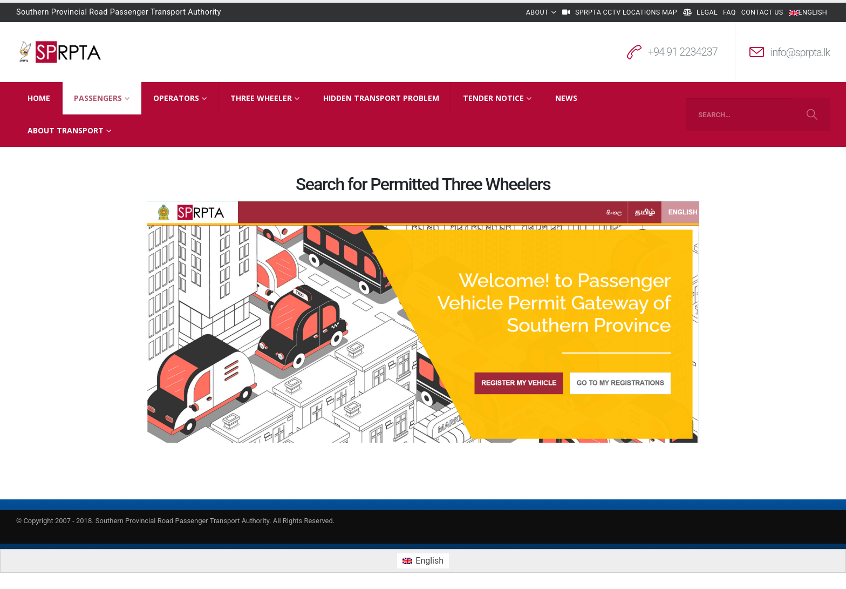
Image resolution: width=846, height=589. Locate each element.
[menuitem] (423, 560)
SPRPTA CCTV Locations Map (619, 12)
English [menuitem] (429, 561)
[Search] (812, 114)
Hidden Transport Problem (381, 98)
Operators (176, 98)
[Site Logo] (60, 51)
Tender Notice (493, 98)
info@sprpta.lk (800, 52)
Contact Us (762, 12)
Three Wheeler (261, 98)
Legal (700, 12)
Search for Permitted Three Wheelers (423, 184)
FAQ (729, 12)
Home (39, 98)
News (566, 98)
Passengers (98, 98)
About (537, 12)
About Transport (66, 130)
